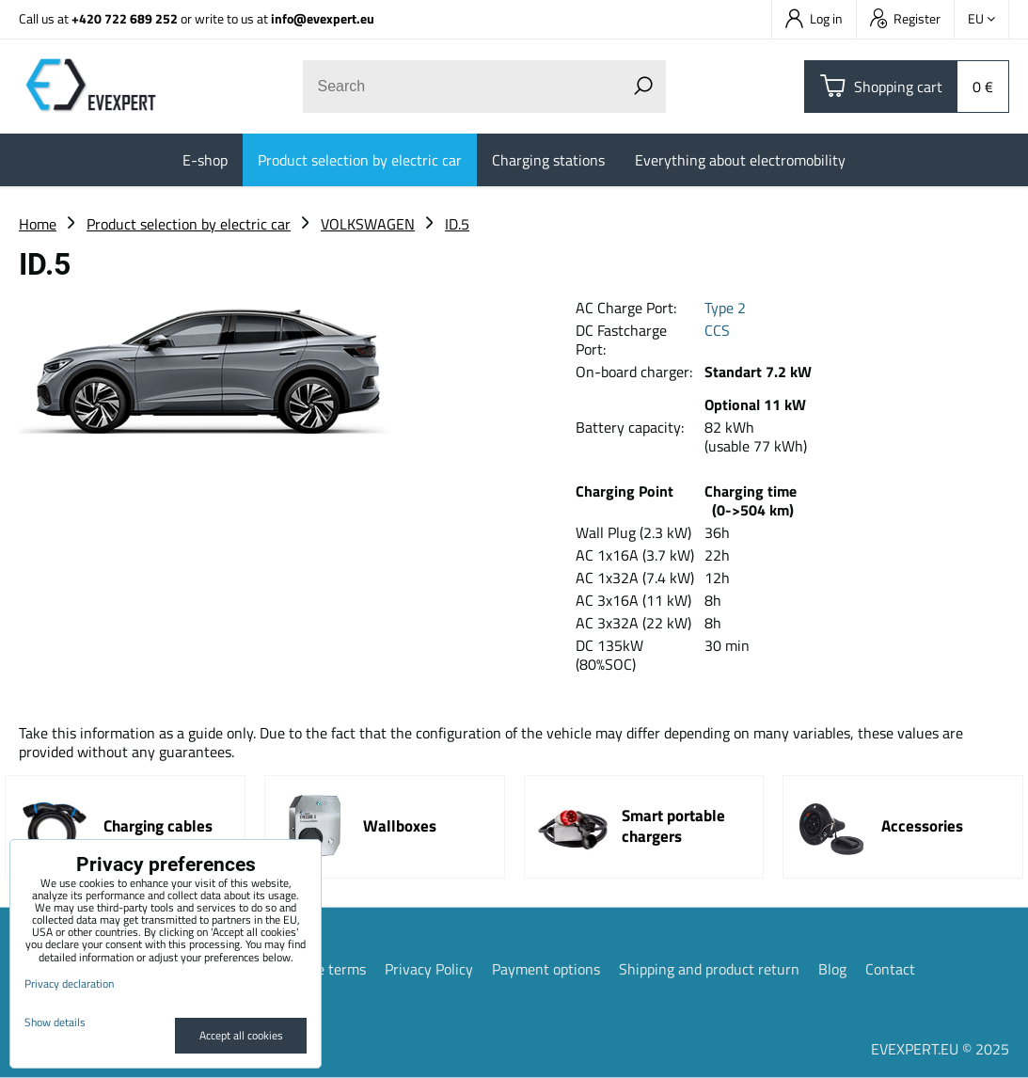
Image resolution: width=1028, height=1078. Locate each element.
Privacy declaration (69, 983)
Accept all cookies (241, 1035)
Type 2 (725, 307)
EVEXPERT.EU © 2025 (940, 1049)
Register (905, 18)
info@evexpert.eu (322, 18)
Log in (814, 18)
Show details (55, 1022)
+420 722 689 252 (124, 18)
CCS (717, 330)
